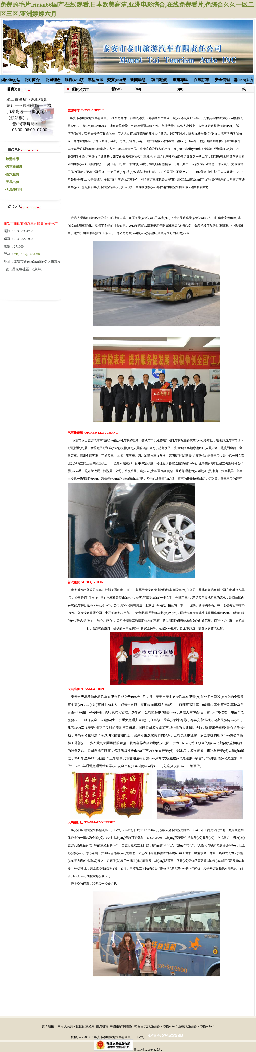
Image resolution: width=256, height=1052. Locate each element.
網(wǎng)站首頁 (10, 81)
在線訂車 (201, 80)
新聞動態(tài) (137, 81)
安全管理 (222, 80)
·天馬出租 (12, 182)
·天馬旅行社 (13, 190)
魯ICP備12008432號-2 (147, 1049)
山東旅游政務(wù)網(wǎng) (196, 1026)
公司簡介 (32, 80)
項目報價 (159, 80)
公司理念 (53, 80)
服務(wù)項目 (74, 81)
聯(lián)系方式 (244, 81)
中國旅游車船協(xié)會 (125, 1026)
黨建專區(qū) (180, 81)
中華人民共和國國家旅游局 (76, 1026)
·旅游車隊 (12, 159)
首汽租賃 (102, 1026)
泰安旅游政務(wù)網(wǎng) (159, 1026)
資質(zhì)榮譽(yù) (116, 81)
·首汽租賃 (12, 174)
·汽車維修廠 (13, 167)
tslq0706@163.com (27, 254)
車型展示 (95, 80)
